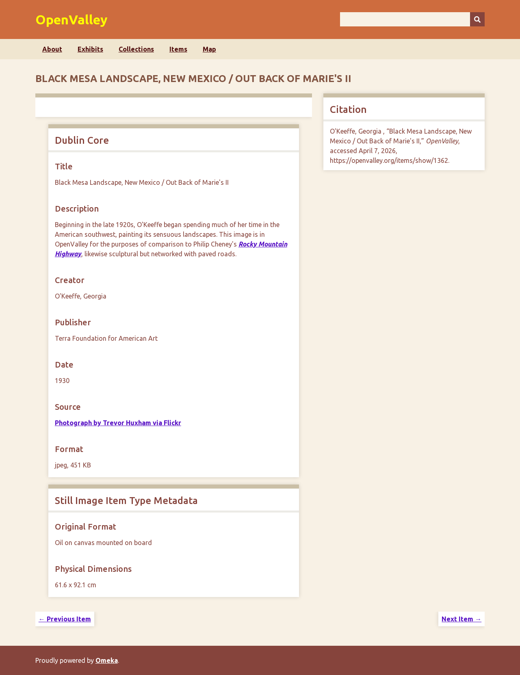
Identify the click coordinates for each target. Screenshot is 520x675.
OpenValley (71, 19)
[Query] (412, 19)
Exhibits (90, 49)
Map (209, 49)
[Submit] (477, 19)
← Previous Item (65, 619)
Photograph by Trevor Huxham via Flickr (118, 422)
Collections (136, 49)
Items (178, 49)
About (52, 49)
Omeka (106, 660)
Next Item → (461, 619)
